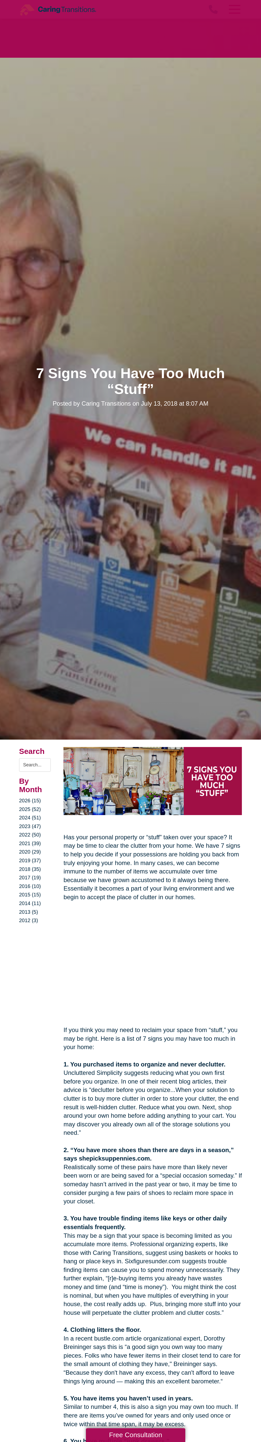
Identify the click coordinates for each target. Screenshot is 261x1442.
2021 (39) (30, 843)
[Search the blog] (35, 765)
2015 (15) (30, 894)
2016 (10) (30, 886)
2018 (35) (30, 869)
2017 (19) (30, 877)
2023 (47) (30, 826)
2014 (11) (30, 903)
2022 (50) (30, 835)
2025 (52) (30, 809)
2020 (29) (30, 852)
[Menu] (234, 9)
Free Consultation (135, 1435)
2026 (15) (30, 800)
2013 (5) (28, 912)
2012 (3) (28, 920)
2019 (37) (30, 860)
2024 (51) (30, 817)
